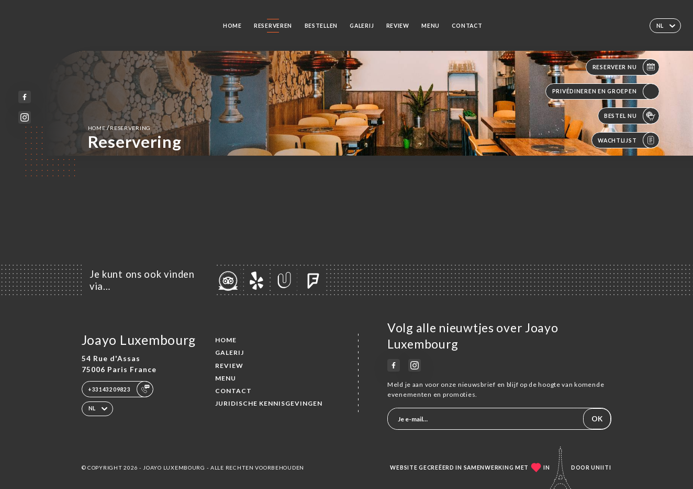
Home (232, 26)
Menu (430, 26)
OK (596, 419)
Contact (467, 26)
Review (397, 26)
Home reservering (119, 128)
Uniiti (601, 467)
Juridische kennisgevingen (268, 403)
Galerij (362, 26)
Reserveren (273, 26)
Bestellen (321, 26)
